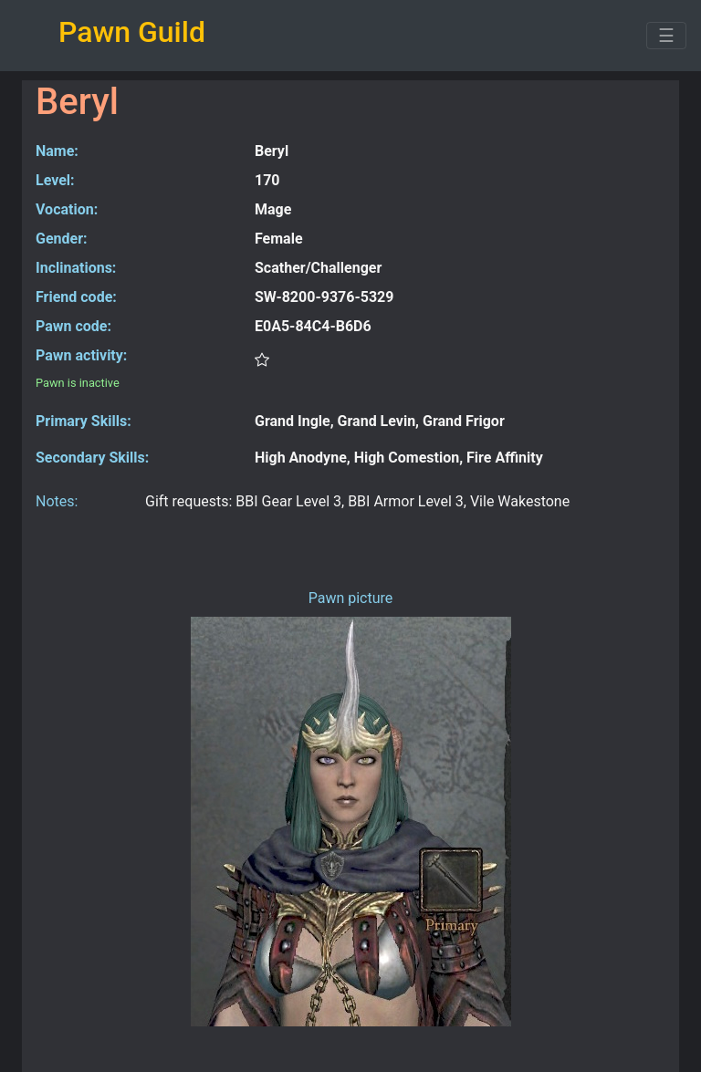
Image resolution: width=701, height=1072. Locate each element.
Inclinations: (76, 267)
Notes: (57, 501)
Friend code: (76, 297)
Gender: (62, 238)
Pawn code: (73, 326)
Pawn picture (351, 598)
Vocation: (67, 209)
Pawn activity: (81, 355)
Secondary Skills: (92, 457)
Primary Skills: (83, 421)
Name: (57, 151)
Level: (55, 180)
